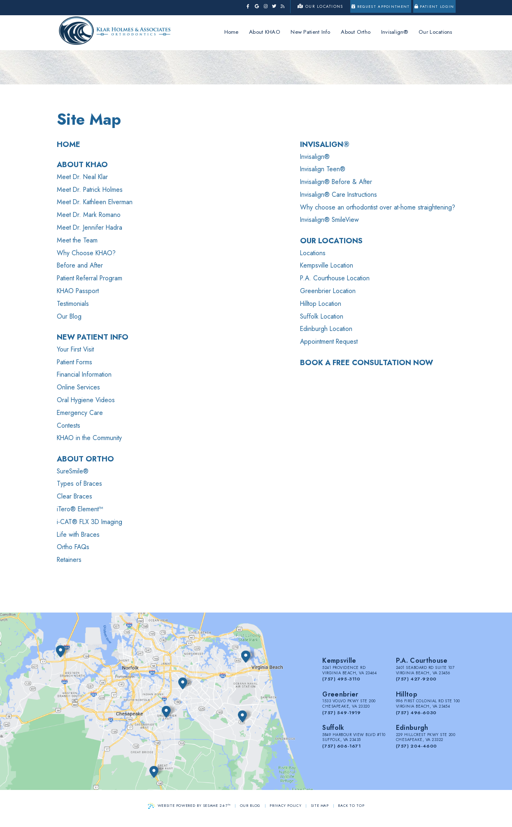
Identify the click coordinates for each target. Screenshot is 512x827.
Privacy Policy (285, 805)
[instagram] (265, 6)
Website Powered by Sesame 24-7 (189, 806)
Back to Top (351, 805)
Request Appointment (380, 6)
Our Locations (320, 6)
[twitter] (274, 6)
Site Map (320, 805)
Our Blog (250, 805)
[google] (256, 6)
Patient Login (434, 6)
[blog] (282, 6)
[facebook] (248, 6)
